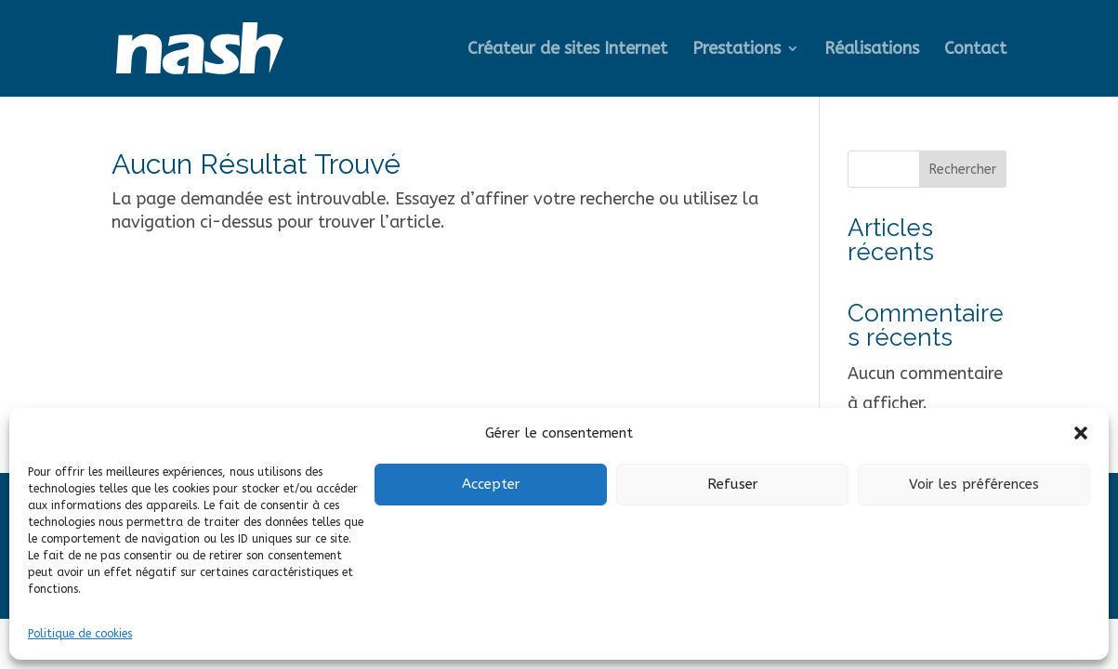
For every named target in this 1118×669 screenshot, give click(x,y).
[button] (1081, 433)
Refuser (732, 484)
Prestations (736, 50)
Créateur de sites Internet (567, 50)
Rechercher (962, 169)
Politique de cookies (80, 633)
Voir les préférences (974, 484)
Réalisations (871, 50)
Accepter (491, 484)
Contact (975, 50)
